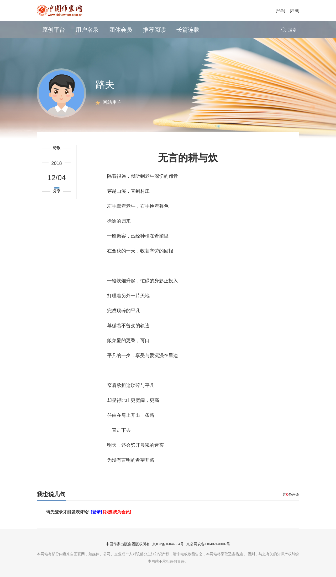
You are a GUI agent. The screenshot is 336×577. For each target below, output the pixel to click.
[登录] (280, 10)
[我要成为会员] (117, 512)
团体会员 (120, 29)
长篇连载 (188, 29)
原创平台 (53, 29)
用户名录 (87, 29)
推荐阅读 (154, 29)
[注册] (294, 10)
